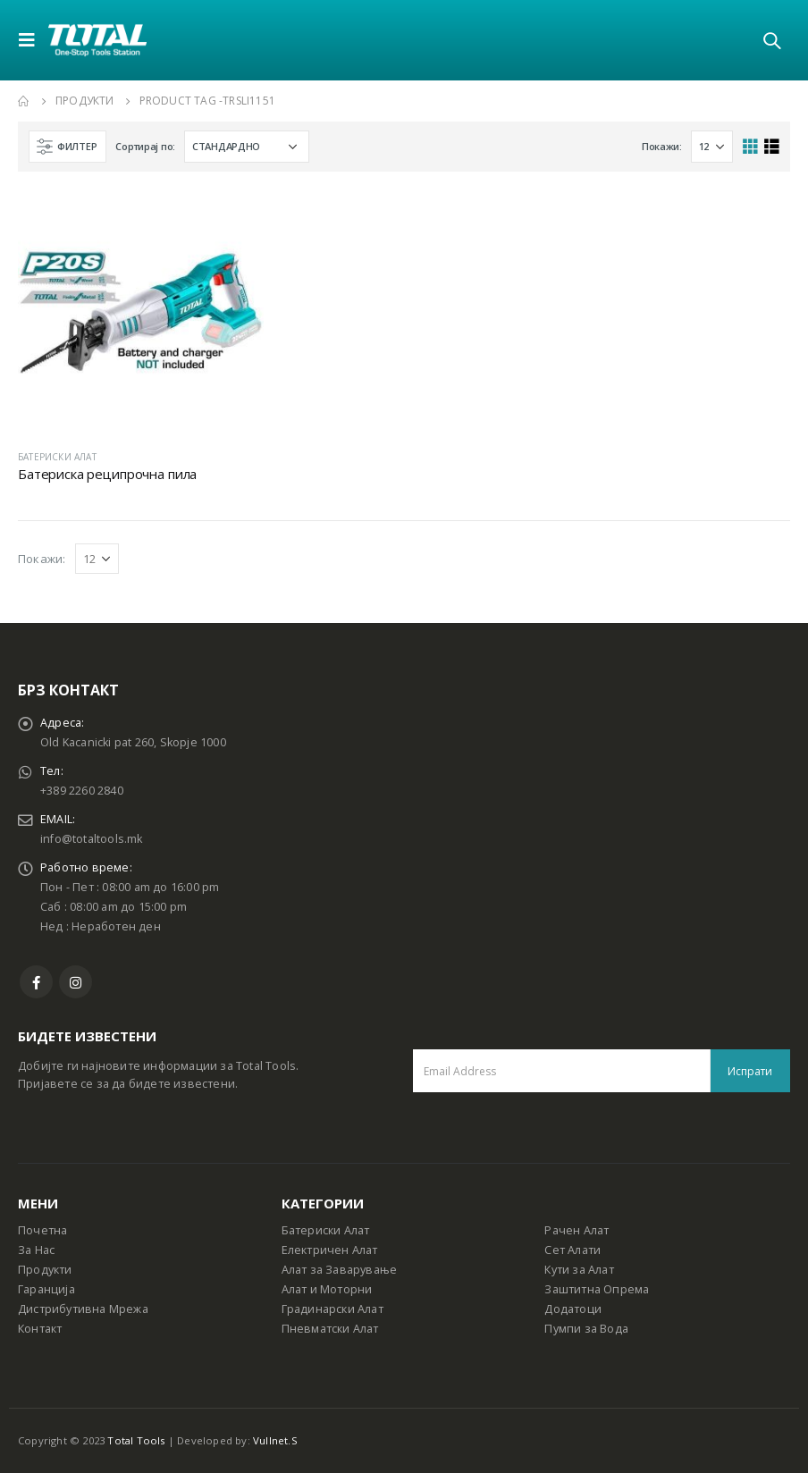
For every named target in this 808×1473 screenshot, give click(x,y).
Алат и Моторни (327, 1289)
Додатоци (573, 1309)
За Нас (36, 1250)
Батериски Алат (326, 1230)
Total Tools (135, 1440)
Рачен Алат (576, 1230)
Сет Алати (572, 1250)
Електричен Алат (330, 1250)
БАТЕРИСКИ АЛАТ (57, 456)
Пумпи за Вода (586, 1328)
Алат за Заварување (340, 1269)
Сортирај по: (145, 146)
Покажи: (662, 146)
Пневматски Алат (330, 1328)
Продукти (45, 1269)
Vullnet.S (275, 1440)
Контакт (40, 1328)
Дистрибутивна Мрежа (83, 1309)
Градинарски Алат (332, 1309)
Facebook (36, 981)
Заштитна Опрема (596, 1289)
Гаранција (46, 1289)
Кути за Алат (578, 1269)
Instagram (75, 981)
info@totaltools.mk (91, 838)
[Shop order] (246, 146)
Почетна (42, 1230)
